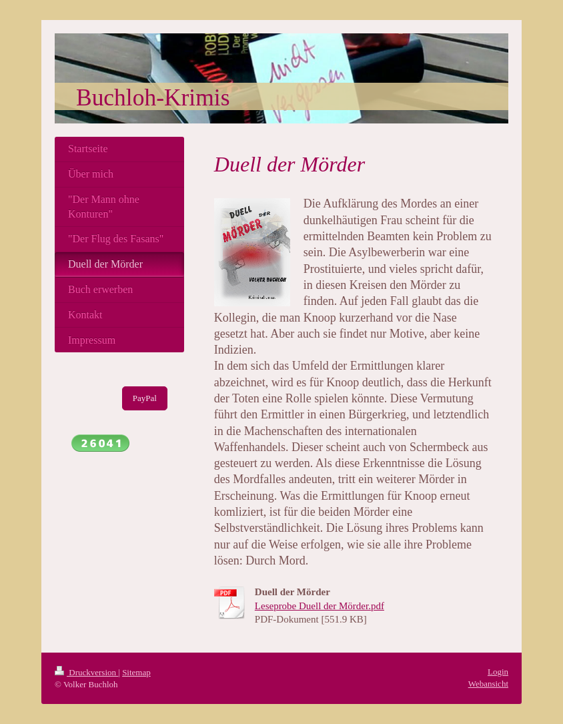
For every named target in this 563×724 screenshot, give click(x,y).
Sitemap (136, 672)
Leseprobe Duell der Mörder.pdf (319, 606)
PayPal (145, 398)
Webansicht (488, 684)
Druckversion (86, 672)
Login (498, 672)
